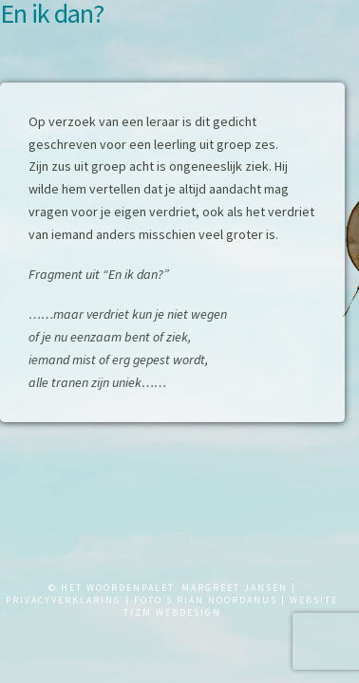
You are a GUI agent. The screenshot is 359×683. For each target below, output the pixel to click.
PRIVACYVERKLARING (64, 600)
